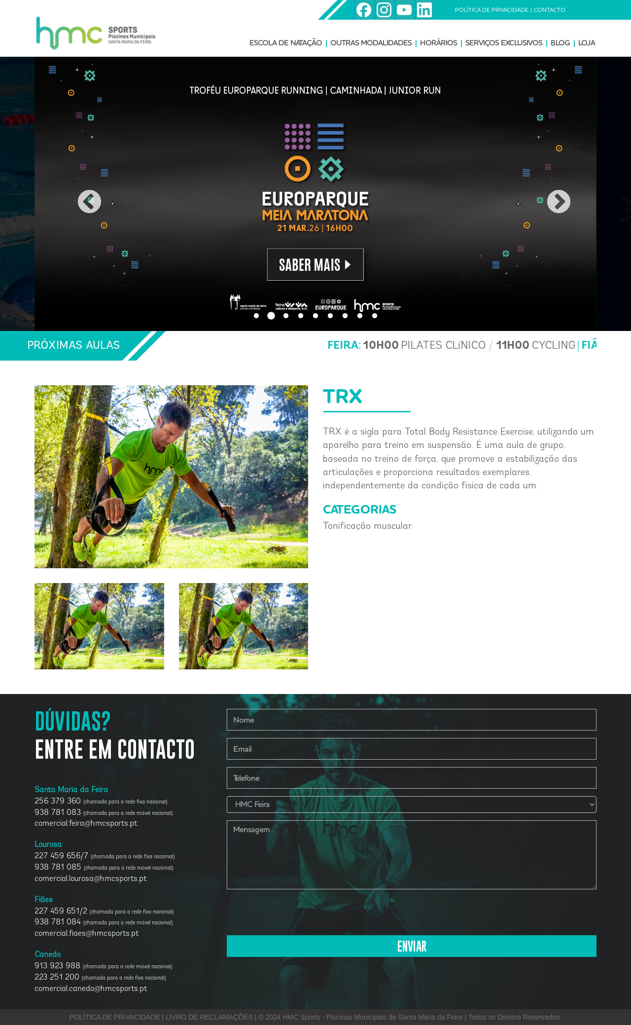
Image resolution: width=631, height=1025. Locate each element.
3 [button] (286, 316)
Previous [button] (81, 194)
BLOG (560, 42)
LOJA (586, 42)
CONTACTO (549, 9)
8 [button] (360, 316)
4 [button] (301, 316)
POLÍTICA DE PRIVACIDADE (491, 9)
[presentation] (302, 916)
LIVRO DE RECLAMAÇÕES (209, 1017)
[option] (315, 194)
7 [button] (345, 316)
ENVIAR (411, 947)
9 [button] (375, 316)
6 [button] (330, 316)
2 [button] (271, 316)
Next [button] (550, 194)
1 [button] (256, 316)
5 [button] (315, 316)
